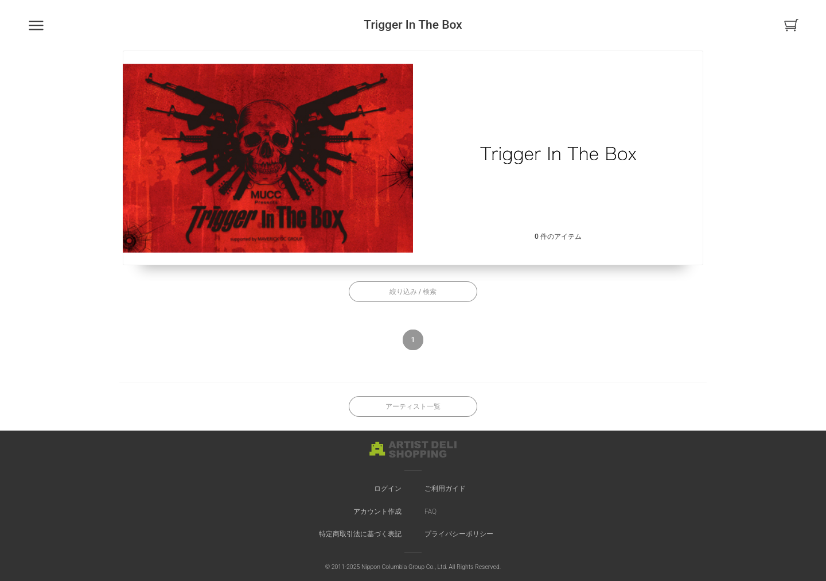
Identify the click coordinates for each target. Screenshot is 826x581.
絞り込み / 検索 (413, 292)
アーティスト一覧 (413, 406)
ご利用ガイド (445, 489)
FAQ (430, 512)
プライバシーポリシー (458, 534)
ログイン (388, 489)
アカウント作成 (377, 512)
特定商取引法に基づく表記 (360, 534)
